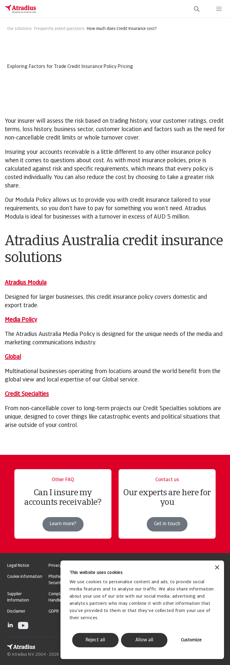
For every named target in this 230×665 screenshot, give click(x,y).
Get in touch (167, 524)
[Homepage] (20, 9)
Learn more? (63, 524)
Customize (191, 640)
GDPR (54, 611)
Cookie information (24, 577)
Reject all (95, 640)
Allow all (144, 640)
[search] (196, 9)
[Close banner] (217, 568)
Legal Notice (18, 565)
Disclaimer (16, 611)
